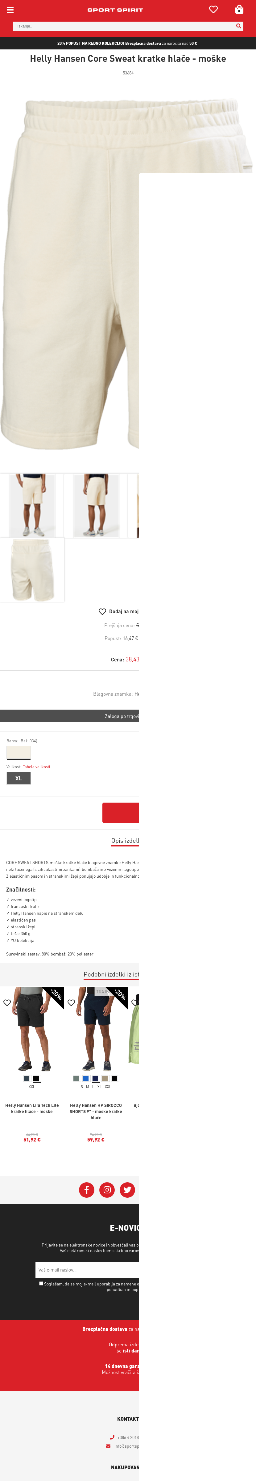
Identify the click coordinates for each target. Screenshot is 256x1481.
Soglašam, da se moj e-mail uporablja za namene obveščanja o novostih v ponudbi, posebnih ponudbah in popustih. (130, 1286)
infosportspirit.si (132, 1446)
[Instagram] (107, 1190)
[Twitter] (127, 1190)
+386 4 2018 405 (132, 1437)
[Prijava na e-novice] (213, 1270)
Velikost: (28, 766)
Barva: (21, 740)
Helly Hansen (148, 693)
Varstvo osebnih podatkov (171, 1250)
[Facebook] (86, 1190)
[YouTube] (147, 1190)
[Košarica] (237, 9)
